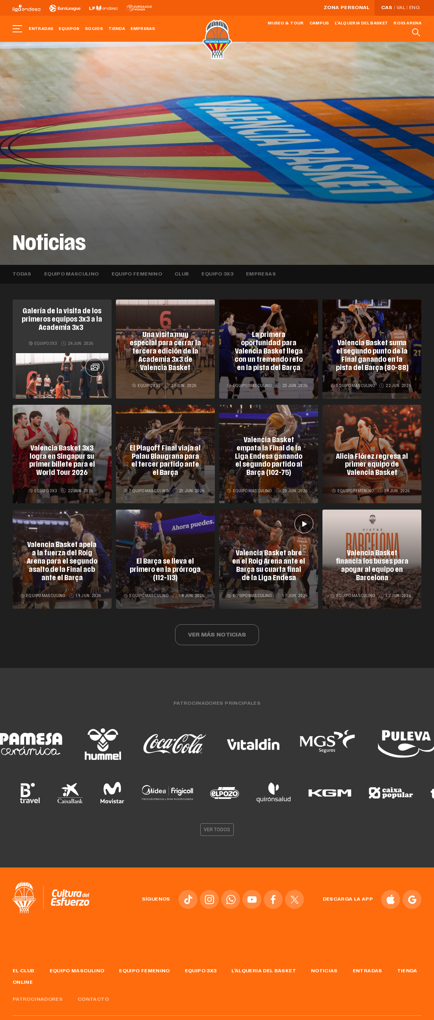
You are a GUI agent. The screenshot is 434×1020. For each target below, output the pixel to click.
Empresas (142, 29)
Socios (94, 29)
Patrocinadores (38, 996)
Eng (414, 8)
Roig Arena (407, 23)
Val (401, 8)
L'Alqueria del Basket (361, 23)
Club (182, 274)
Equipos (69, 29)
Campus (319, 23)
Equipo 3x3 (217, 274)
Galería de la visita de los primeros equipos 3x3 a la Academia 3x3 (62, 318)
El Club (24, 968)
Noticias (324, 968)
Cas (387, 8)
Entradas (41, 29)
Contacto (93, 996)
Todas (22, 274)
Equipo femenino (137, 274)
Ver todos (217, 827)
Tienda (116, 29)
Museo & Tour (286, 23)
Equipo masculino (71, 274)
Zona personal (347, 8)
